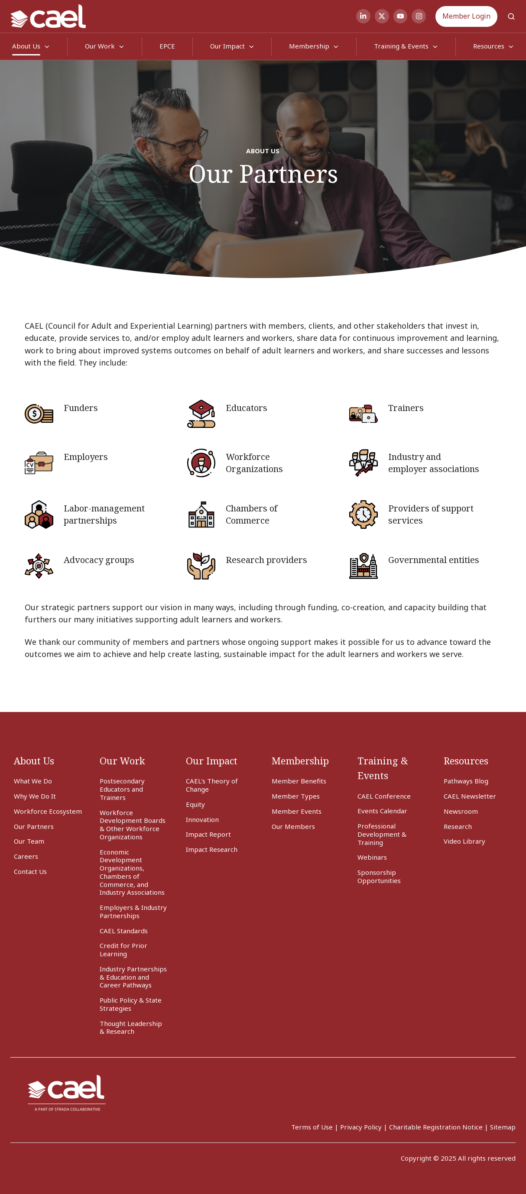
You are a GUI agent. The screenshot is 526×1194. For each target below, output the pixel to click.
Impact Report (208, 834)
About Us (26, 46)
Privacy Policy (361, 1127)
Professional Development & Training (381, 834)
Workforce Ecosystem (48, 811)
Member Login (466, 16)
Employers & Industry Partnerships (133, 911)
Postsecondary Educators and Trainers (122, 789)
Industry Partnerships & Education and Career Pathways (133, 977)
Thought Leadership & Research (131, 1027)
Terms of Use (312, 1127)
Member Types (296, 796)
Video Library (464, 841)
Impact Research (211, 849)
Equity (195, 804)
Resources (488, 46)
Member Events (296, 811)
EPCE (167, 46)
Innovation (202, 819)
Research (458, 826)
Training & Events (401, 46)
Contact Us (30, 871)
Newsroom (461, 811)
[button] (511, 16)
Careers (26, 856)
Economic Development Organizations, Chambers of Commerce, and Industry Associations (132, 872)
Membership (309, 46)
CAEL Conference (384, 796)
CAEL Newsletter (470, 796)
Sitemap (503, 1127)
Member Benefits (299, 781)
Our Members (293, 826)
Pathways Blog (466, 781)
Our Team (29, 841)
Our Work (100, 46)
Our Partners (34, 826)
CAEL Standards (124, 930)
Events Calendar (382, 810)
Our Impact (227, 46)
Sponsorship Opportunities (379, 876)
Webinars (372, 857)
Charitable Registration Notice (436, 1127)
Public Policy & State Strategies (131, 1004)
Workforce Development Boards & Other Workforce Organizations (133, 824)
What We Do (33, 781)
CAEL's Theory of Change (212, 785)
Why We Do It (35, 796)
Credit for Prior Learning (123, 949)
